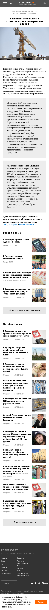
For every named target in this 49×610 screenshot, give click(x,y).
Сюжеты (4, 570)
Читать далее (24, 245)
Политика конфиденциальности (23, 563)
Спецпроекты (6, 574)
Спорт (3, 561)
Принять (41, 602)
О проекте (20, 558)
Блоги (3, 564)
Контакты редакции (20, 569)
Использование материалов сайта (23, 575)
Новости (4, 558)
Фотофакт (4, 567)
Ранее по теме (12, 232)
